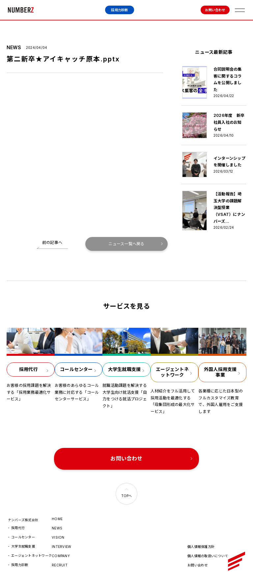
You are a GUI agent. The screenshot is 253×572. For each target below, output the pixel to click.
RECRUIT (60, 550)
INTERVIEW (61, 531)
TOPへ (126, 480)
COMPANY (61, 540)
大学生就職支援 (23, 531)
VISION (58, 522)
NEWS (57, 513)
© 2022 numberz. (202, 559)
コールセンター (23, 521)
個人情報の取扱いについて (207, 540)
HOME (57, 503)
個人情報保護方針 (200, 531)
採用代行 (18, 512)
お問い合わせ (215, 10)
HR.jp (56, 559)
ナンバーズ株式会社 (21, 10)
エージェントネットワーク (31, 540)
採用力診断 (119, 10)
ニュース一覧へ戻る (126, 230)
